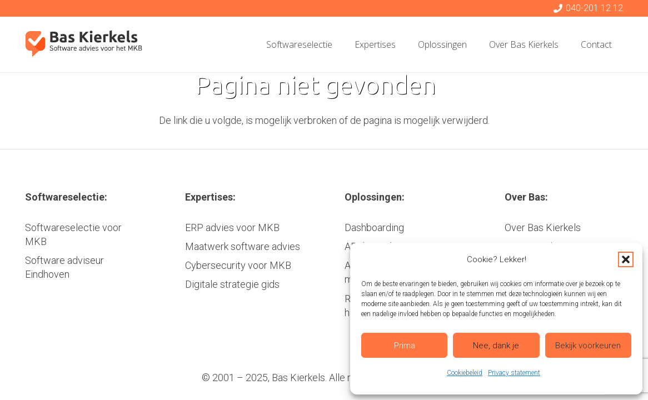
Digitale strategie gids (232, 284)
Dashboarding (374, 227)
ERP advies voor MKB (232, 227)
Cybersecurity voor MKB (238, 265)
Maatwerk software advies (242, 246)
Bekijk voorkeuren (588, 346)
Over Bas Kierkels (543, 227)
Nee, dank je (496, 346)
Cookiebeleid (464, 373)
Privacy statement (514, 373)
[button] (625, 259)
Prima (404, 346)
